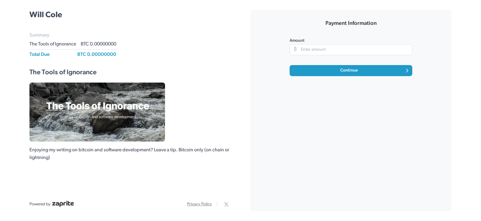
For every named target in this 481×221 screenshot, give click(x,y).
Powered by (51, 204)
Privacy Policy (199, 204)
